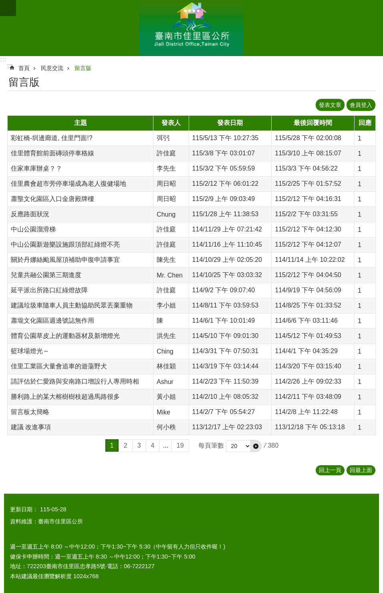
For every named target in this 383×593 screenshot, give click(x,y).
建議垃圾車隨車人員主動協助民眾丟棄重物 (72, 305)
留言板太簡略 (30, 411)
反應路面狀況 (30, 214)
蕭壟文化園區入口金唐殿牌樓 (52, 198)
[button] (256, 446)
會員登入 (361, 105)
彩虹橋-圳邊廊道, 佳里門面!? (52, 138)
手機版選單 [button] (8, 8)
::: (3, 59)
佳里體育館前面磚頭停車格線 (52, 153)
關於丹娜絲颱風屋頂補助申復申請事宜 (65, 259)
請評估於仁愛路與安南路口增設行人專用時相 (75, 381)
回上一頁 (330, 470)
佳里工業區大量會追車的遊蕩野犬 (59, 366)
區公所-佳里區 (191, 28)
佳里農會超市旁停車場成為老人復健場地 (68, 183)
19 (180, 445)
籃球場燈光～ (30, 351)
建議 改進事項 (31, 427)
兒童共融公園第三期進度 (46, 274)
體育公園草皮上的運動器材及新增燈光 (65, 335)
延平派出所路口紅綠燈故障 (49, 290)
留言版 (83, 68)
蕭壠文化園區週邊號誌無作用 (52, 320)
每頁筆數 (211, 445)
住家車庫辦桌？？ (36, 168)
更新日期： (24, 509)
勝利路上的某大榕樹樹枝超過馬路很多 (65, 396)
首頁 (24, 68)
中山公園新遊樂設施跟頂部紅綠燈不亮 (65, 244)
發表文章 (330, 105)
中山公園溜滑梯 (33, 229)
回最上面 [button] (361, 470)
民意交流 (52, 68)
